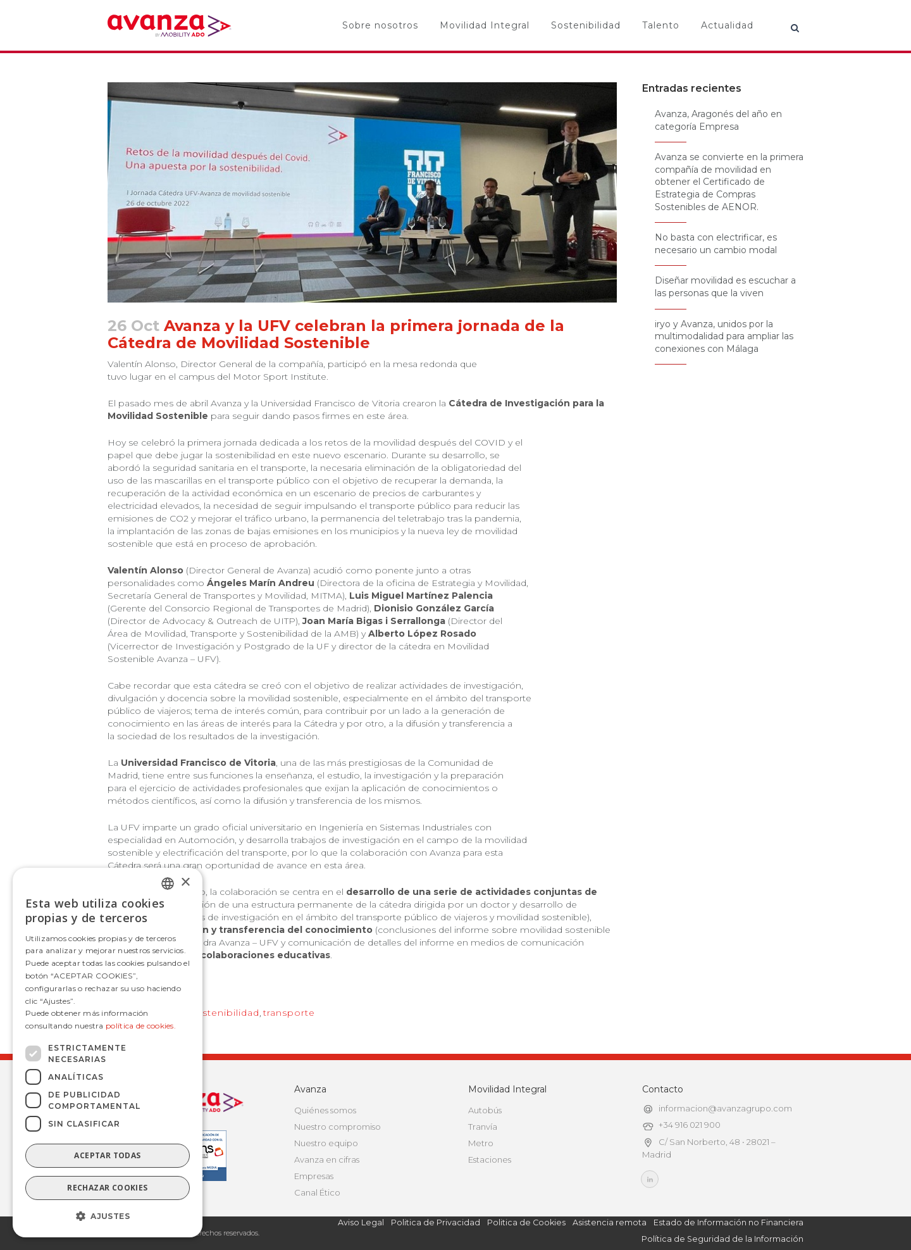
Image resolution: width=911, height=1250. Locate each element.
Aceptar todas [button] (107, 1155)
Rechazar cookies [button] (107, 1187)
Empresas (313, 1176)
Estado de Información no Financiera (728, 1222)
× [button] (185, 882)
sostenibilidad (224, 1012)
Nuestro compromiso (337, 1127)
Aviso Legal (361, 1222)
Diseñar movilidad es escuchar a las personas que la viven (725, 287)
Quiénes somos (325, 1110)
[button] (107, 1216)
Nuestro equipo (326, 1143)
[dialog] (107, 1052)
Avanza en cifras (326, 1159)
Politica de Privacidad (435, 1222)
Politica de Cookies (526, 1222)
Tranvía (482, 1127)
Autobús (485, 1110)
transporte (289, 1012)
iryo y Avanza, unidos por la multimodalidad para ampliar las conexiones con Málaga (724, 336)
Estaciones (489, 1159)
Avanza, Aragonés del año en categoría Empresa (718, 120)
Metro (480, 1143)
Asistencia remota (610, 1222)
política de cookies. (141, 1025)
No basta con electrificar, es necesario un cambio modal (716, 244)
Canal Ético (317, 1192)
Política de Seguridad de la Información (722, 1239)
